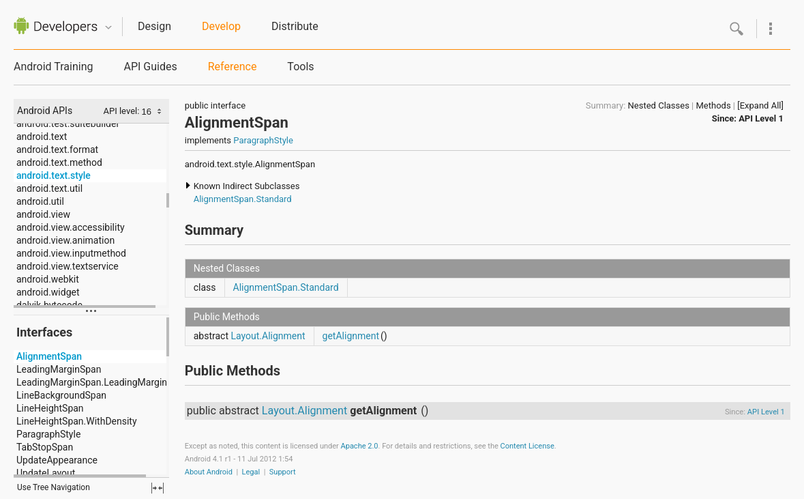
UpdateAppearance (57, 460)
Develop (221, 26)
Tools (300, 66)
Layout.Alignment (267, 335)
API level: (123, 111)
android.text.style (53, 175)
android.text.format (57, 149)
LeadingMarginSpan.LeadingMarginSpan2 (105, 382)
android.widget (48, 292)
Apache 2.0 (359, 446)
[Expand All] (760, 105)
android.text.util (49, 188)
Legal (251, 472)
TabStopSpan (44, 447)
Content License (527, 446)
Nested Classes (658, 105)
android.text (41, 136)
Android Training (53, 66)
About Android (209, 472)
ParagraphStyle (48, 434)
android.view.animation (65, 240)
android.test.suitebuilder (67, 123)
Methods (713, 105)
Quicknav (108, 27)
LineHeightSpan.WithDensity (76, 421)
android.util (40, 201)
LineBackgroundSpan (61, 395)
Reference (232, 66)
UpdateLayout (45, 473)
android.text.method (59, 162)
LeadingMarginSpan (58, 369)
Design (154, 26)
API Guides (150, 66)
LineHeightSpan (50, 408)
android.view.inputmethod (71, 253)
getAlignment (351, 335)
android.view (43, 214)
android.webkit (47, 279)
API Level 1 (761, 118)
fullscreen (157, 488)
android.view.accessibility (70, 227)
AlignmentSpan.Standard (243, 199)
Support (282, 472)
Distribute (294, 26)
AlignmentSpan (49, 356)
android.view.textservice (67, 266)
